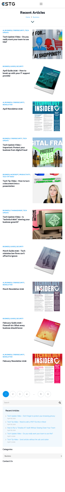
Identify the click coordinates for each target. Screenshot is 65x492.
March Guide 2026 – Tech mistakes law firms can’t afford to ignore (14, 253)
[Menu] (51, 4)
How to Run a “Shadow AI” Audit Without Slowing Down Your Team (31, 427)
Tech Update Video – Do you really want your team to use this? (16, 39)
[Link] (8, 4)
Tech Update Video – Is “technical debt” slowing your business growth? (16, 219)
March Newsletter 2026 (13, 289)
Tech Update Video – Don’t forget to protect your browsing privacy (31, 416)
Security (19, 66)
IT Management (16, 210)
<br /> (32, 473)
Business (8, 30)
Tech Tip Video (8, 176)
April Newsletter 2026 (13, 109)
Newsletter (7, 104)
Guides (13, 66)
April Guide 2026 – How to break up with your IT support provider (16, 73)
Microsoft (14, 174)
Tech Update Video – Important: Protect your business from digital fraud (15, 147)
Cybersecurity (18, 30)
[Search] (32, 402)
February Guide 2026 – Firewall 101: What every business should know (14, 325)
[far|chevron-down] (32, 22)
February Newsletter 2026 (14, 361)
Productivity (24, 174)
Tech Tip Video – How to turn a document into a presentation (16, 183)
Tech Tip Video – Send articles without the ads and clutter (28, 439)
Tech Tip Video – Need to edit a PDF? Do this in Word (26, 421)
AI (3, 30)
